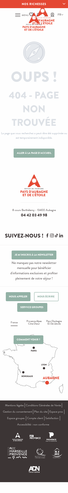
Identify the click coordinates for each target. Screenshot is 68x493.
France (14, 322)
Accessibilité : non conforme (33, 424)
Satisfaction (52, 418)
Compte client (35, 418)
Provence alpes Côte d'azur (34, 323)
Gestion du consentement (17, 411)
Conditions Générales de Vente (43, 405)
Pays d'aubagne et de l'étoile (54, 323)
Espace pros (56, 411)
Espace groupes (16, 418)
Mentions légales (14, 405)
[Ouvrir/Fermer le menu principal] (22, 15)
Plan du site (40, 411)
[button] (59, 15)
